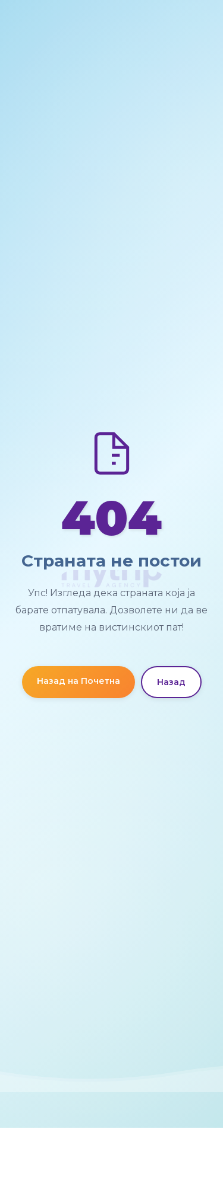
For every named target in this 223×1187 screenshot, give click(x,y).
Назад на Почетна (78, 681)
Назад (171, 682)
